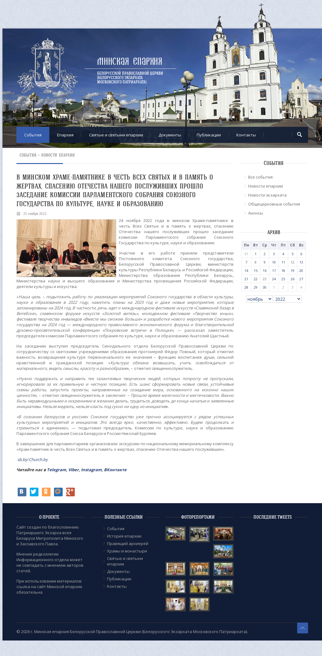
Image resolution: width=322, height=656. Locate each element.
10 (274, 262)
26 (292, 279)
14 (246, 270)
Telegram (56, 469)
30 (264, 287)
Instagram (91, 469)
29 (255, 287)
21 (246, 279)
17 (274, 270)
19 (292, 270)
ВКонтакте (115, 469)
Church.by (38, 459)
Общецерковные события (274, 204)
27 (301, 279)
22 (255, 279)
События (33, 135)
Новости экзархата (267, 195)
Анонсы (255, 213)
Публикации (209, 135)
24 (274, 279)
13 (301, 262)
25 (283, 279)
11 (283, 262)
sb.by (22, 459)
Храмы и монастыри (127, 551)
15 (255, 270)
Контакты (246, 135)
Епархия (65, 135)
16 (264, 270)
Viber (73, 469)
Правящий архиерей (127, 543)
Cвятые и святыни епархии (116, 135)
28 (246, 287)
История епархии (124, 536)
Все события (260, 177)
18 (283, 270)
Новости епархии (58, 155)
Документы (170, 135)
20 (301, 270)
